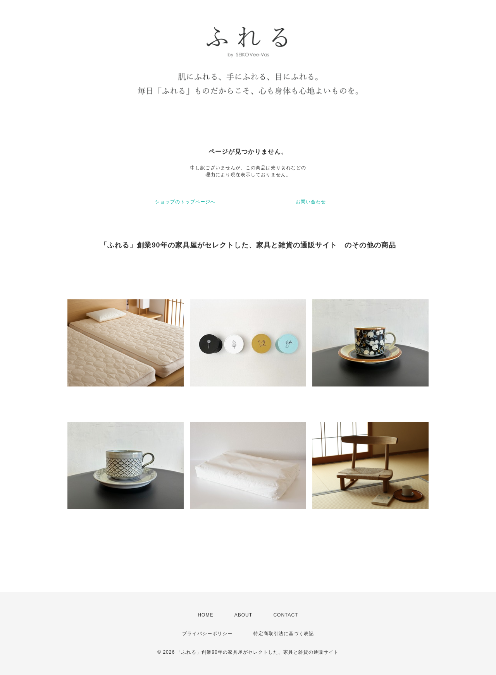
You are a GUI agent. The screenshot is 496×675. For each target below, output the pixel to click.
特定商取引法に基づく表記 (283, 633)
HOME (205, 615)
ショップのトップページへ (185, 201)
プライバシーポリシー (207, 633)
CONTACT (285, 615)
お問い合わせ (311, 201)
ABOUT (243, 615)
